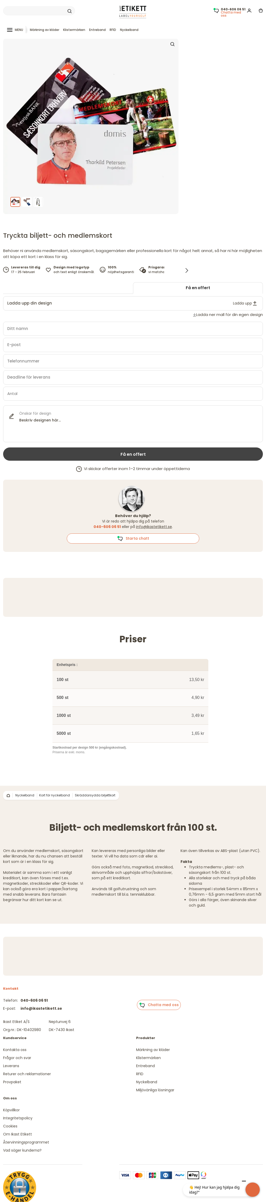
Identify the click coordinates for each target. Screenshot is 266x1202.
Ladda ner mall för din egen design (229, 314)
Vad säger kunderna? (22, 1150)
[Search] (39, 11)
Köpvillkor (11, 1110)
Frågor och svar (17, 1057)
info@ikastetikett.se (154, 526)
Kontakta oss (14, 1049)
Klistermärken (74, 30)
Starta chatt (133, 538)
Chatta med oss (159, 1005)
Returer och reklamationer (27, 1073)
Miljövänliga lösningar (155, 1090)
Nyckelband (129, 30)
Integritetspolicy (17, 1118)
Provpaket (12, 1082)
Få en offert (198, 287)
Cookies (10, 1126)
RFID (113, 30)
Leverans (11, 1065)
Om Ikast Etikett (17, 1134)
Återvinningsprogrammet (26, 1142)
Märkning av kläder (44, 30)
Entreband (97, 30)
